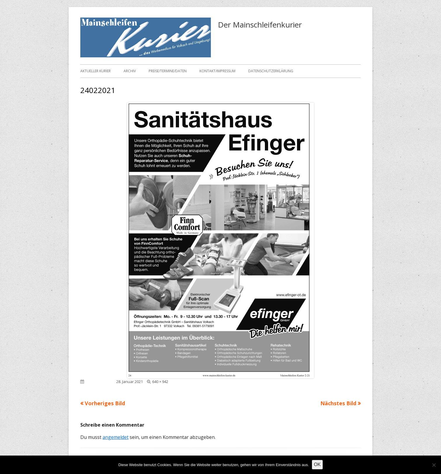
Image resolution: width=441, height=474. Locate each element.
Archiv (130, 70)
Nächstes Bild (338, 403)
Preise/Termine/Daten (168, 70)
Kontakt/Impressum (217, 70)
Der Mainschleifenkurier (260, 24)
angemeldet (116, 437)
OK (317, 464)
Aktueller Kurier (95, 70)
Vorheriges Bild (105, 403)
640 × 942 (160, 381)
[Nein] (434, 465)
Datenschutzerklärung (270, 70)
